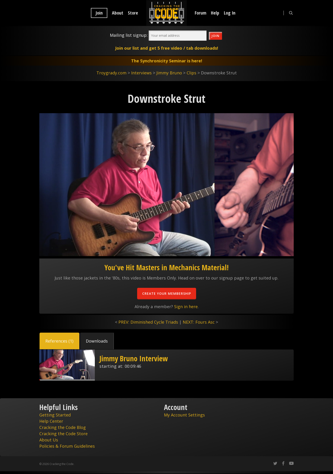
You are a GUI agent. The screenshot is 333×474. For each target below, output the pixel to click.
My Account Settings (184, 415)
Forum (200, 13)
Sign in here (186, 306)
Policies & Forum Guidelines (67, 446)
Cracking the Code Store (63, 433)
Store (133, 13)
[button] (59, 341)
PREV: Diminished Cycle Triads (148, 322)
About (117, 13)
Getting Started (55, 415)
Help (215, 13)
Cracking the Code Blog (62, 427)
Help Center (51, 421)
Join (99, 13)
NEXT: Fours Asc (199, 322)
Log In (229, 13)
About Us (48, 440)
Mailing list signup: (129, 35)
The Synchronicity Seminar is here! (166, 61)
